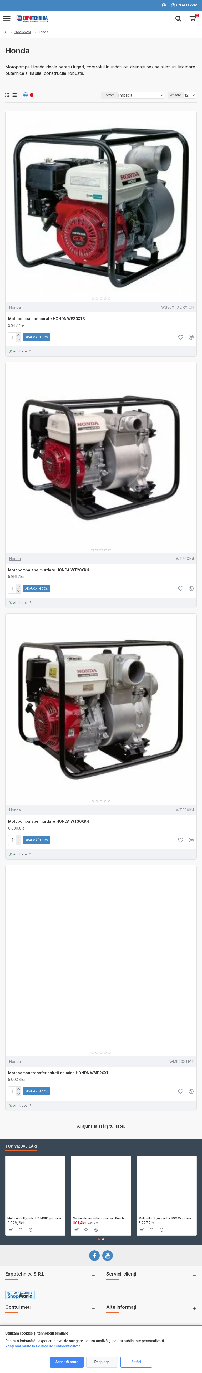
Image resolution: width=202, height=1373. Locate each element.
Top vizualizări (21, 1146)
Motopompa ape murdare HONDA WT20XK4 (48, 570)
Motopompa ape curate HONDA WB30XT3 (46, 318)
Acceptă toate (66, 1362)
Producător (22, 32)
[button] (99, 1239)
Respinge (101, 1362)
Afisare (175, 95)
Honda (15, 307)
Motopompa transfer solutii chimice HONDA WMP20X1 (58, 1073)
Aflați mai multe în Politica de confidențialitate (42, 1346)
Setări (136, 1362)
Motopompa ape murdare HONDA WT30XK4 (48, 821)
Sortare (109, 95)
